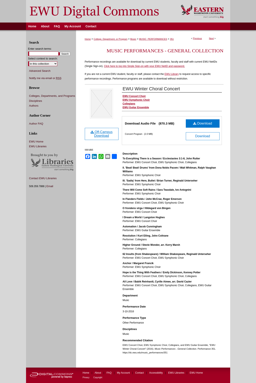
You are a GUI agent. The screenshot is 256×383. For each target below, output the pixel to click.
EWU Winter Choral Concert (151, 88)
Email (49, 186)
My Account (123, 372)
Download (202, 123)
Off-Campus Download (101, 133)
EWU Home (36, 141)
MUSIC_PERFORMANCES (153, 39)
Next (211, 38)
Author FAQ (36, 123)
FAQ (109, 372)
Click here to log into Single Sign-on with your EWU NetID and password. (144, 66)
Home (88, 39)
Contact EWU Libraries (43, 178)
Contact (140, 372)
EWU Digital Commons (100, 11)
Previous (197, 38)
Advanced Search (40, 70)
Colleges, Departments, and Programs (52, 95)
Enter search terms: (40, 48)
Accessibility (156, 372)
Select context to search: (43, 58)
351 (172, 39)
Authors (34, 105)
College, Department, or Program (110, 39)
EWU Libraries (38, 146)
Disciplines (35, 100)
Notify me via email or (45, 78)
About (98, 372)
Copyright (97, 377)
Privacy (86, 377)
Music (133, 39)
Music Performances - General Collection (165, 50)
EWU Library (172, 74)
